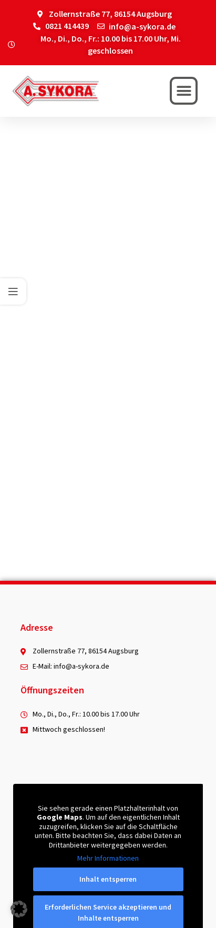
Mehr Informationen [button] (108, 858)
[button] (184, 91)
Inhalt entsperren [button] (108, 879)
